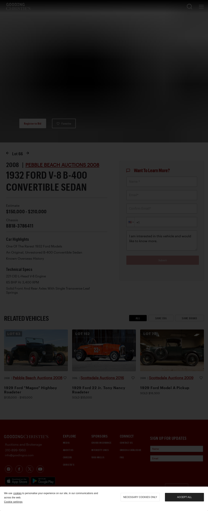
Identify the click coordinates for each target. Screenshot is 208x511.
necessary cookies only (140, 497)
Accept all (184, 497)
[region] (104, 499)
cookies (17, 493)
